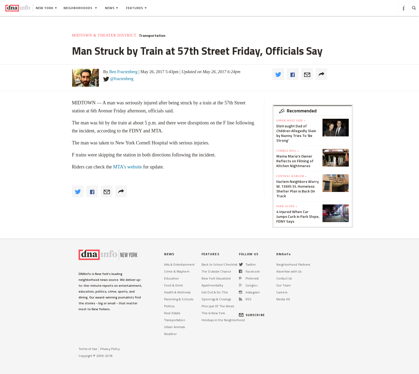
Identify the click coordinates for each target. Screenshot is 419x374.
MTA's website (127, 167)
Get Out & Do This (214, 292)
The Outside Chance (216, 271)
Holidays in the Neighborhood (223, 319)
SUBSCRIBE (252, 314)
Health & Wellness (177, 292)
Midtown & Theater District (104, 35)
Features (136, 7)
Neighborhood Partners (293, 264)
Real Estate (172, 313)
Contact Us (284, 278)
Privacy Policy (110, 348)
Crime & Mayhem (176, 271)
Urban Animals (174, 326)
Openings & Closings (216, 299)
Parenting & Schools (178, 299)
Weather (170, 333)
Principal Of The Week (217, 306)
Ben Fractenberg (123, 71)
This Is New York (213, 313)
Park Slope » (286, 206)
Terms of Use (88, 348)
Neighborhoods (80, 7)
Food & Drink (173, 285)
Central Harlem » (291, 176)
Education (171, 278)
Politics (169, 306)
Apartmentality (212, 285)
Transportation (152, 35)
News (111, 7)
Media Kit (283, 299)
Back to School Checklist (219, 264)
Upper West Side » (291, 120)
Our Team (283, 285)
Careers (281, 292)
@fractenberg (121, 78)
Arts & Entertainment (179, 264)
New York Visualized (216, 278)
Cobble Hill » (287, 150)
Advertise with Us (288, 271)
